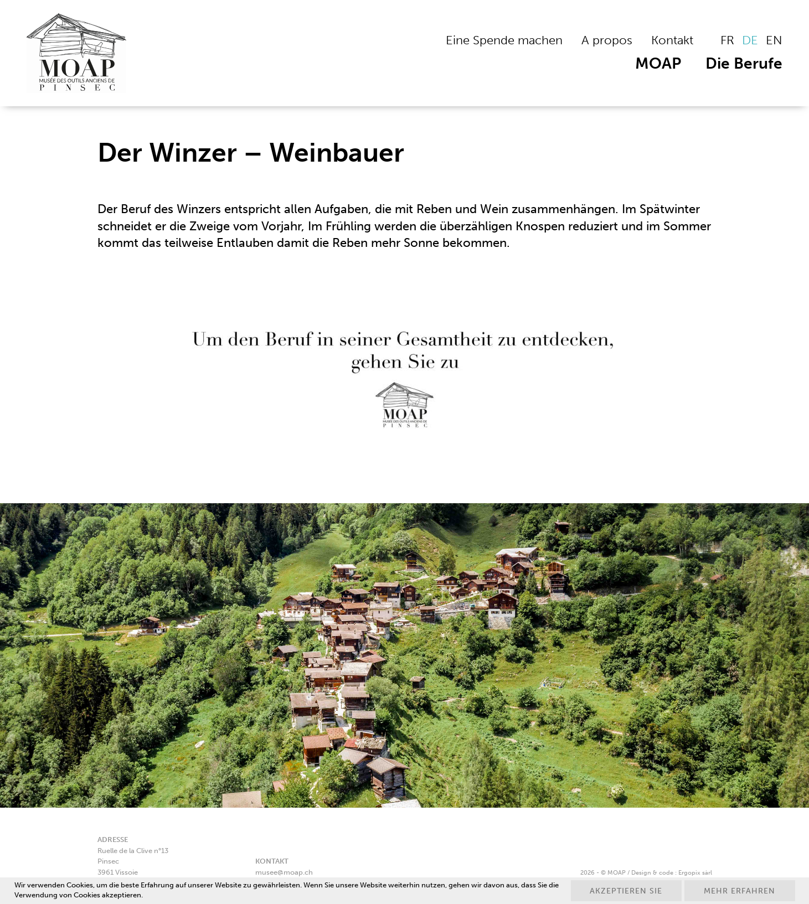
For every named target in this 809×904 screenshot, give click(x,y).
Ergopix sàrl (695, 872)
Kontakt (672, 40)
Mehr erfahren (739, 891)
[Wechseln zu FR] (727, 40)
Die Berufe (743, 63)
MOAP (658, 63)
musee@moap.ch (284, 872)
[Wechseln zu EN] (774, 40)
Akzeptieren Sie (626, 891)
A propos (606, 40)
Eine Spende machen (504, 40)
